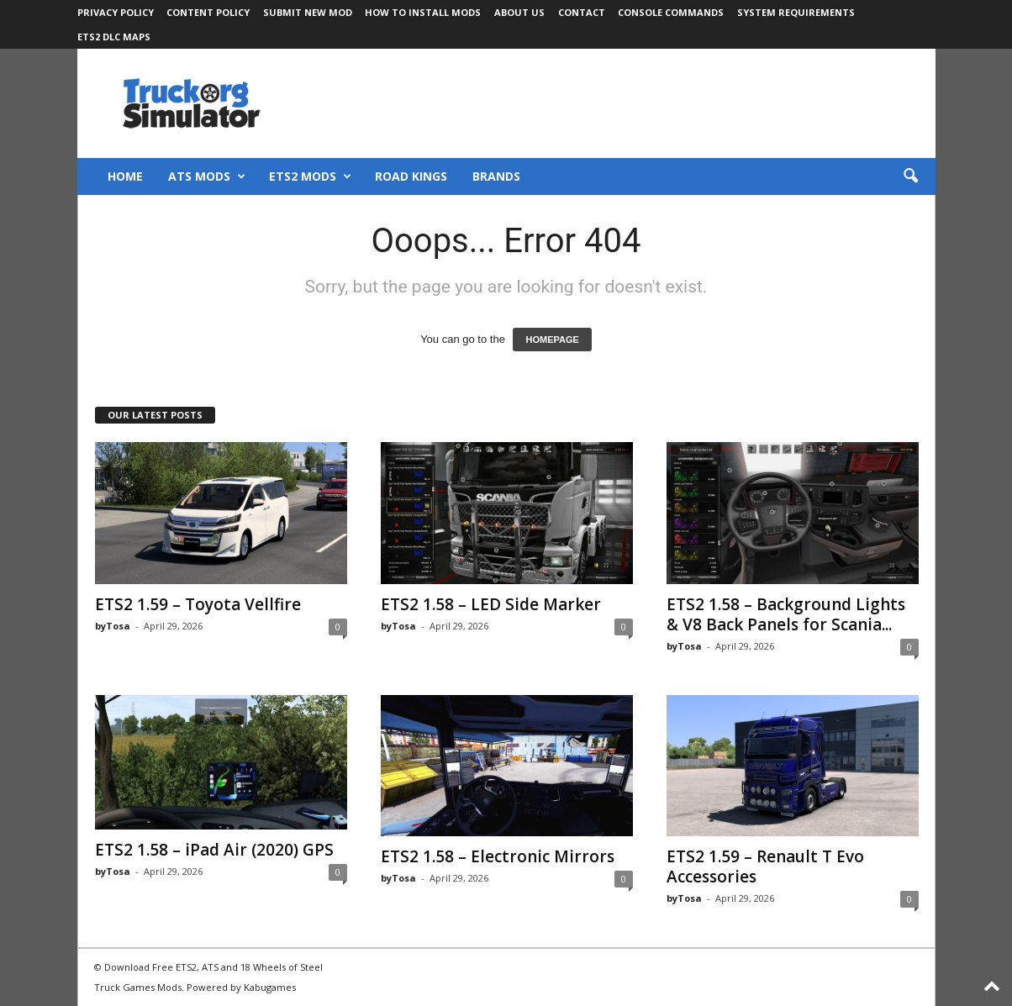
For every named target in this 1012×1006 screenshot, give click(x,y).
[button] (910, 176)
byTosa (112, 625)
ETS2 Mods (310, 176)
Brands (496, 176)
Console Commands (671, 12)
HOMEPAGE (551, 339)
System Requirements (796, 12)
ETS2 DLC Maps (113, 36)
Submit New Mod (307, 12)
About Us (519, 12)
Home (125, 176)
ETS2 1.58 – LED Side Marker (491, 604)
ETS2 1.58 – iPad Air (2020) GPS (214, 850)
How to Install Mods (423, 12)
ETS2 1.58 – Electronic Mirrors (497, 856)
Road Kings (411, 176)
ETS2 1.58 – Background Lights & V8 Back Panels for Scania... (786, 614)
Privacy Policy (115, 12)
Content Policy (208, 12)
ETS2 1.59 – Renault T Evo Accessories (765, 866)
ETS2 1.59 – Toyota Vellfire (198, 604)
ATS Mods (206, 176)
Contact (581, 12)
